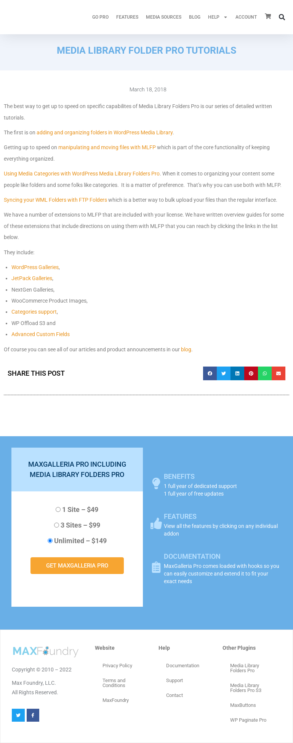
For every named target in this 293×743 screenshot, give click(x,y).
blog (186, 349)
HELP (218, 17)
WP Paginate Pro (248, 720)
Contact (174, 695)
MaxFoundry (115, 700)
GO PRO (100, 17)
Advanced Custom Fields (40, 334)
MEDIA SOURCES (163, 17)
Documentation (182, 665)
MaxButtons (243, 705)
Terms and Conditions (113, 683)
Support (174, 680)
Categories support (34, 312)
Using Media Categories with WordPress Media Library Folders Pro (82, 174)
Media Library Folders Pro (244, 668)
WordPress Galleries (35, 267)
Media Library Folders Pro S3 (245, 687)
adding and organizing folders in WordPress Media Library (105, 132)
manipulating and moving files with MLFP (107, 147)
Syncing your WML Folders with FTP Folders (55, 200)
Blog (194, 17)
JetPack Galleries (31, 278)
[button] (282, 17)
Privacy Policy (117, 665)
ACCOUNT (246, 17)
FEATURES (127, 17)
